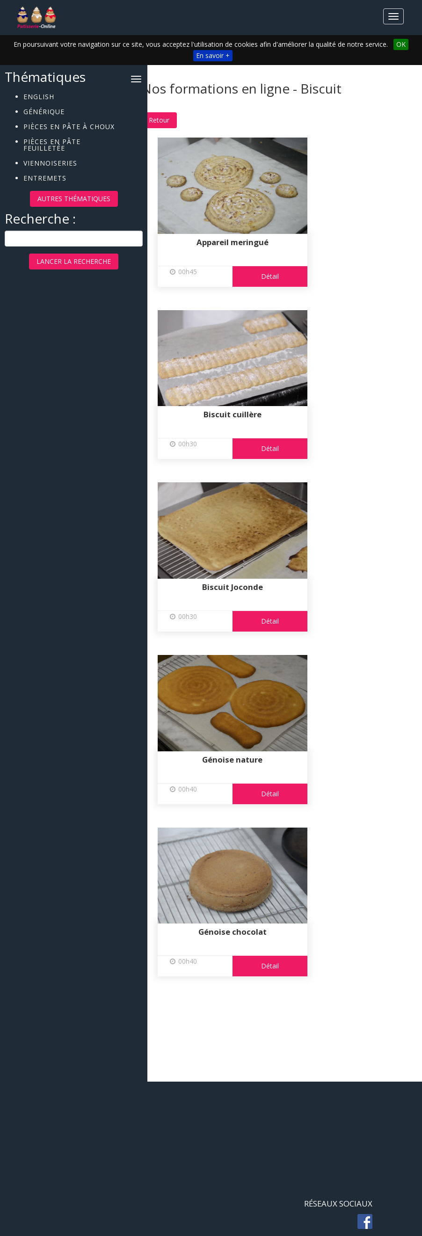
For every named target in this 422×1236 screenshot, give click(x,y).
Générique (44, 111)
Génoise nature (246, 759)
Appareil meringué (246, 242)
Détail (283, 276)
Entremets (44, 178)
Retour (172, 120)
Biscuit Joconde (245, 587)
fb (364, 1221)
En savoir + (213, 55)
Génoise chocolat (245, 931)
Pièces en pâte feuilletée (51, 144)
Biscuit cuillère (246, 414)
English (38, 96)
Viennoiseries (50, 163)
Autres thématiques (73, 198)
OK (401, 44)
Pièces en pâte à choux (69, 126)
